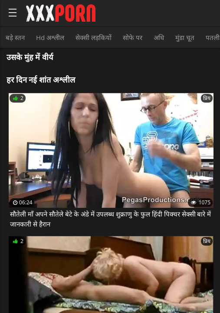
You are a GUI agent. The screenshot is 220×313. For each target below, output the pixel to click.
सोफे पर (132, 37)
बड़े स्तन (15, 37)
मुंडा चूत (184, 37)
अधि (159, 37)
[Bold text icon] (12, 12)
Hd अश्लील (50, 37)
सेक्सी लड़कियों (94, 37)
